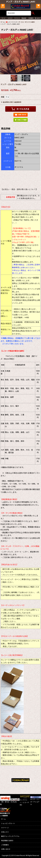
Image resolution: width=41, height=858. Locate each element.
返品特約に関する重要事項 (11, 102)
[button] (3, 6)
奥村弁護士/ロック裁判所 (5, 813)
